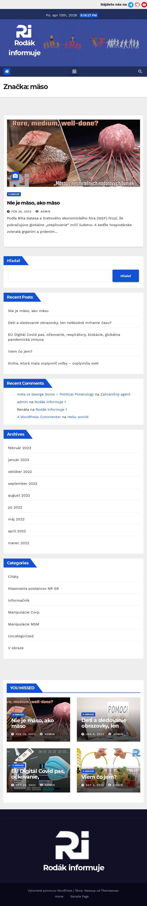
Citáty (13, 576)
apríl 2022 (17, 531)
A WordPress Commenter (39, 417)
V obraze (13, 194)
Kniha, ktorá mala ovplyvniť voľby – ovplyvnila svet (53, 363)
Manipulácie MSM (23, 624)
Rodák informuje (73, 867)
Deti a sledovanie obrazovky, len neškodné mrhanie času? (60, 323)
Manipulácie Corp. (24, 612)
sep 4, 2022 (95, 785)
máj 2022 (16, 519)
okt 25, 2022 (26, 785)
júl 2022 (15, 507)
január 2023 (18, 460)
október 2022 (20, 471)
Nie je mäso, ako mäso (33, 203)
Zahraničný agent (115, 394)
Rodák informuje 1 (50, 402)
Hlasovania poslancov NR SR (33, 588)
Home (59, 896)
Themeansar (109, 890)
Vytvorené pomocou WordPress (50, 890)
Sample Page (79, 896)
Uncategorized (21, 636)
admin (43, 211)
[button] (140, 71)
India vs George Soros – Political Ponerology (55, 394)
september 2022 (22, 483)
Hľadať (13, 260)
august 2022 (19, 495)
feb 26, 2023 (21, 211)
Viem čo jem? (20, 351)
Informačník (18, 600)
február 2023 (19, 448)
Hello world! (78, 417)
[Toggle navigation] (74, 71)
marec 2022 (18, 543)
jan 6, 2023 (95, 734)
